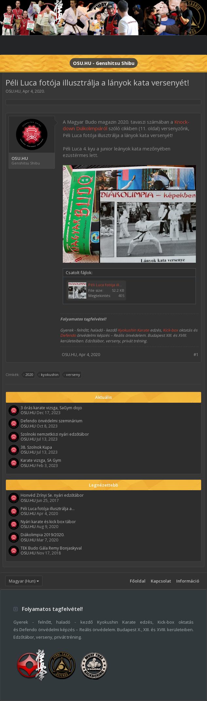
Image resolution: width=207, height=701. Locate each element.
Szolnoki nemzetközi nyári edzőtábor (55, 434)
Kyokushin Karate (133, 330)
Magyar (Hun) (22, 581)
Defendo (68, 335)
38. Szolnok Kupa (36, 447)
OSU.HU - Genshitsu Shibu (103, 63)
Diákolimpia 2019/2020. (42, 534)
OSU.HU (13, 91)
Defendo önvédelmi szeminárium (51, 421)
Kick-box (170, 330)
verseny (72, 374)
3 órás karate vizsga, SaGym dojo (51, 408)
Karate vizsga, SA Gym (41, 460)
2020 (28, 374)
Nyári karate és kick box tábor (48, 521)
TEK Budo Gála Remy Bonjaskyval (51, 548)
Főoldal (138, 581)
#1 (196, 354)
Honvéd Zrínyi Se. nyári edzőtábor (52, 495)
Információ (187, 581)
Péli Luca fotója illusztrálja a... (48, 508)
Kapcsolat (161, 581)
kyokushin (49, 374)
